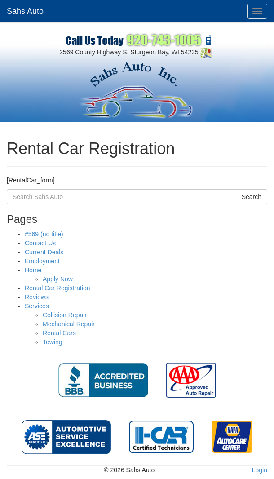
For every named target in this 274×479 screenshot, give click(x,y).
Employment (42, 261)
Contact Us (40, 243)
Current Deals (44, 252)
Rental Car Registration (57, 288)
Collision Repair (65, 315)
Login (259, 470)
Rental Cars (59, 333)
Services (37, 306)
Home (33, 270)
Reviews (37, 297)
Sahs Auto (25, 11)
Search (251, 196)
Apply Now (58, 279)
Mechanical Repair (69, 324)
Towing (52, 342)
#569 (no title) (44, 234)
